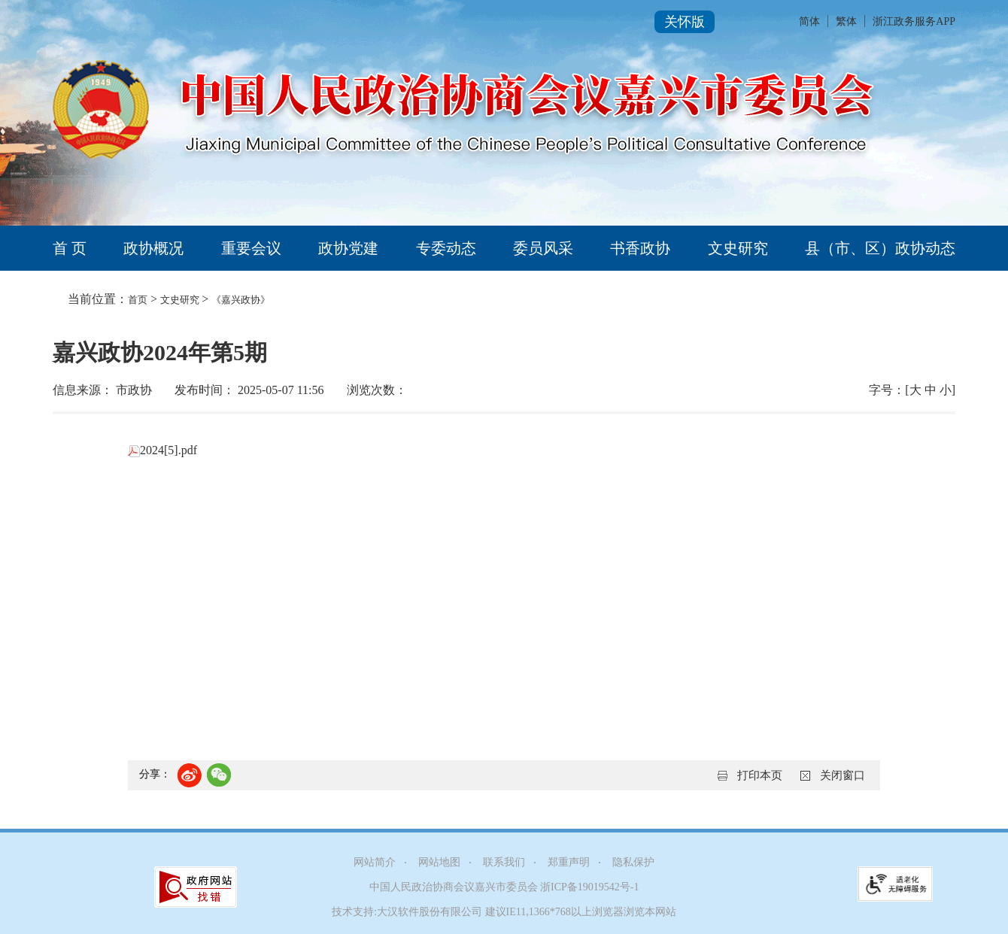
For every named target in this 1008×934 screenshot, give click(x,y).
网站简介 (375, 862)
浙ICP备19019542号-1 (589, 887)
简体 (809, 21)
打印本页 (759, 775)
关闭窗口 (842, 775)
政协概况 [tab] (153, 248)
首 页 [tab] (70, 248)
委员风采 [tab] (543, 248)
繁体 (846, 21)
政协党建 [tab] (348, 248)
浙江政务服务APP (914, 21)
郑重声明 (569, 862)
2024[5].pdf (162, 450)
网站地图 (439, 862)
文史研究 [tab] (738, 248)
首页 (137, 299)
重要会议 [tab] (251, 248)
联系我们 (504, 862)
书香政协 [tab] (640, 248)
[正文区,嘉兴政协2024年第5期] (504, 569)
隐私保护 (633, 862)
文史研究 (181, 299)
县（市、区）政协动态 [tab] (880, 248)
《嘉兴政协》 (240, 299)
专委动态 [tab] (446, 248)
